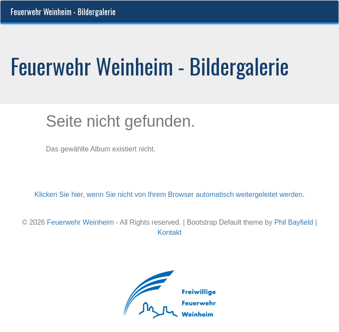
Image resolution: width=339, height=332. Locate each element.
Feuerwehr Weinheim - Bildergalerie (63, 11)
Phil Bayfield (293, 222)
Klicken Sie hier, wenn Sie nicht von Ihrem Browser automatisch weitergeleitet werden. (169, 194)
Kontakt (169, 232)
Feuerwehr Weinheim (80, 222)
